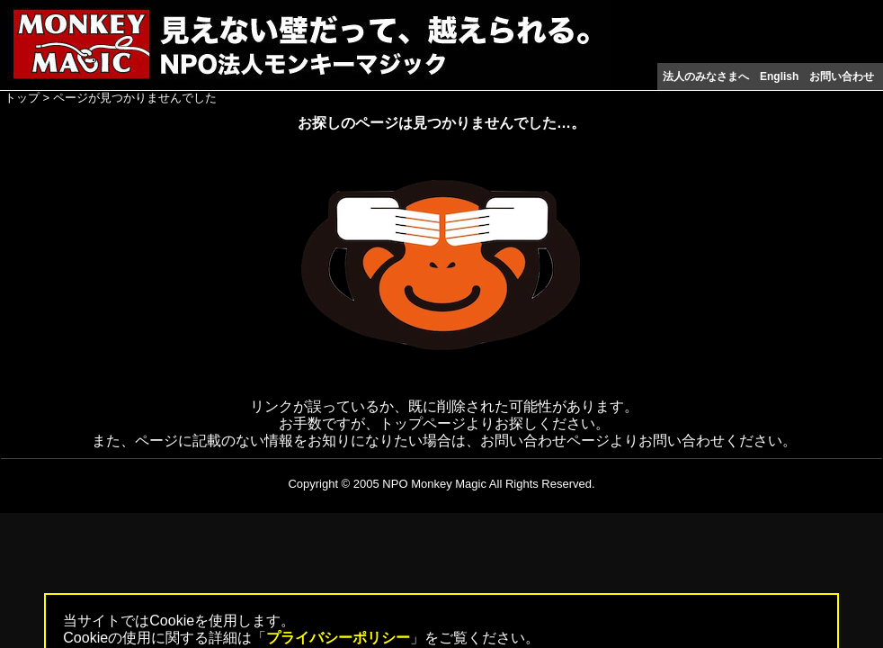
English (779, 76)
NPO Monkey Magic (434, 483)
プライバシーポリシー (338, 637)
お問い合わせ (841, 76)
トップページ (422, 423)
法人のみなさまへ (706, 76)
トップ (22, 97)
